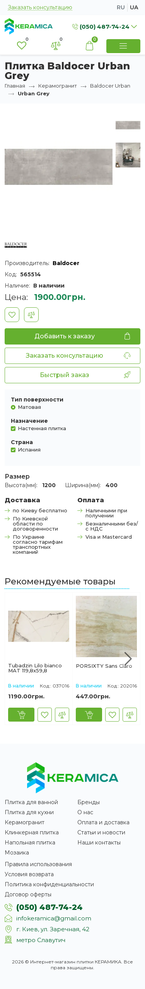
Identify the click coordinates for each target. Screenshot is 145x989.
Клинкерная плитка (32, 832)
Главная (15, 86)
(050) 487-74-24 (49, 907)
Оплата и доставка (103, 822)
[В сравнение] (31, 314)
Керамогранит (57, 86)
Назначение (29, 420)
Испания (29, 449)
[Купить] (21, 715)
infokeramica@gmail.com (53, 918)
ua (134, 7)
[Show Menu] (123, 46)
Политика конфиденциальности (49, 884)
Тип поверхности (37, 399)
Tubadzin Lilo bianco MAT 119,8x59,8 (35, 668)
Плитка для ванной (31, 802)
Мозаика (17, 852)
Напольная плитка (30, 842)
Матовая (29, 407)
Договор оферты (28, 894)
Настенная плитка (42, 428)
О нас (85, 812)
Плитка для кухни (29, 812)
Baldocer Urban (110, 86)
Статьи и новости (101, 832)
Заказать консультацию (40, 7)
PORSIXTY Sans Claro (104, 666)
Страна (22, 442)
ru (121, 7)
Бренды (88, 802)
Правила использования (38, 864)
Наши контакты (99, 842)
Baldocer (66, 263)
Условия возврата (29, 874)
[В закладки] (12, 314)
